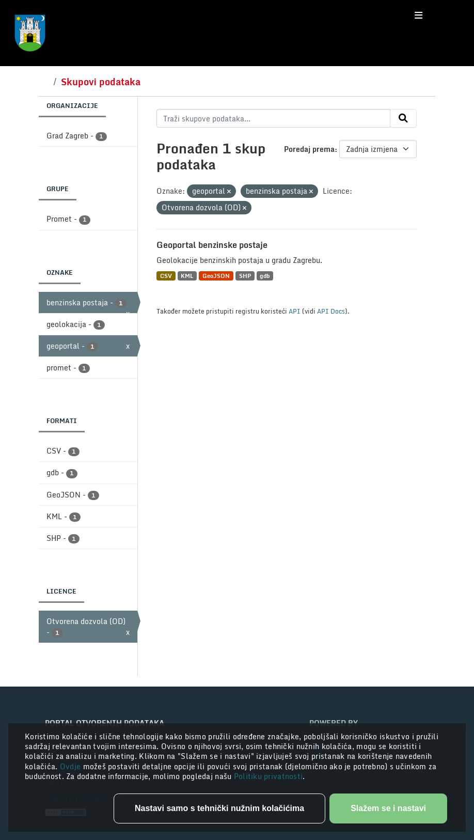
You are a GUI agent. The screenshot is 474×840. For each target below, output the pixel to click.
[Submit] (403, 118)
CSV (166, 275)
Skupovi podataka (100, 81)
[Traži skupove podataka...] (273, 118)
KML (187, 275)
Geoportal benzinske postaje (211, 245)
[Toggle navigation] (418, 15)
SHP (245, 275)
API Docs (331, 311)
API (295, 311)
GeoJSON (216, 275)
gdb (265, 275)
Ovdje (71, 766)
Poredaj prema (309, 149)
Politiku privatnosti (268, 776)
